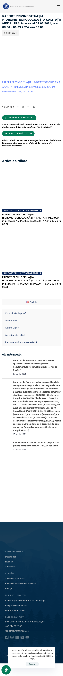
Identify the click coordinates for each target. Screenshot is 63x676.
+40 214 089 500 (13, 626)
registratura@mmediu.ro (17, 630)
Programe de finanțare (16, 605)
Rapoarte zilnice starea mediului (20, 583)
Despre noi (10, 556)
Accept (32, 664)
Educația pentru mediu (15, 610)
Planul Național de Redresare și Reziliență (25, 600)
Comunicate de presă (15, 578)
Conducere (10, 566)
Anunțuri (9, 588)
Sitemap (9, 561)
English (31, 302)
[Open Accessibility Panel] (6, 670)
